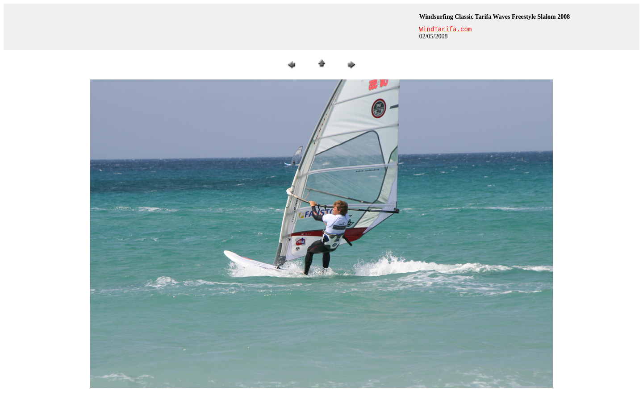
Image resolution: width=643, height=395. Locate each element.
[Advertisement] (210, 27)
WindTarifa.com (445, 29)
